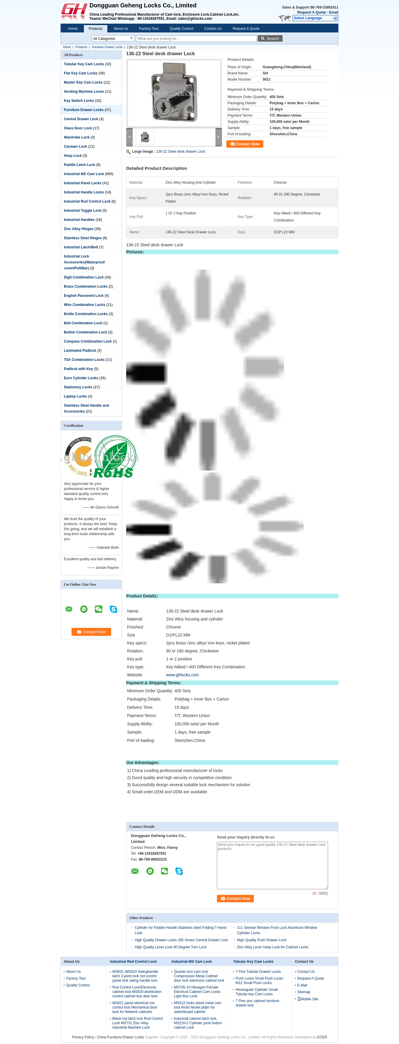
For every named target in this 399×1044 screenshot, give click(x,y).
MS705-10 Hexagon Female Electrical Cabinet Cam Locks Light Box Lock (197, 991)
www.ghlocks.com (182, 674)
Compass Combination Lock (88, 341)
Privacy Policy (83, 1037)
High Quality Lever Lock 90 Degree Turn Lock (171, 947)
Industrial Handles (79, 220)
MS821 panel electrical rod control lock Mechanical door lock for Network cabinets (134, 1007)
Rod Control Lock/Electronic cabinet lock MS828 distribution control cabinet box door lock (136, 991)
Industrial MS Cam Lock (84, 174)
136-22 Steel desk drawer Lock (180, 151)
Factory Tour (149, 29)
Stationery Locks (78, 387)
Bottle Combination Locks (86, 314)
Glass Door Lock (78, 128)
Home (73, 29)
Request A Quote (311, 12)
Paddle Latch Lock (79, 165)
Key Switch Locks (79, 101)
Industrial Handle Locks (84, 192)
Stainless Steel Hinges (83, 238)
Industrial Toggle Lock (82, 211)
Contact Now (247, 144)
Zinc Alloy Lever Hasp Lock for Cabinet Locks (272, 947)
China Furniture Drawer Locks (120, 1037)
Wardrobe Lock (77, 137)
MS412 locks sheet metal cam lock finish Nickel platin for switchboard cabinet (197, 1007)
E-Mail (302, 985)
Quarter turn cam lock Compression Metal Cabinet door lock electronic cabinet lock (199, 976)
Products (96, 29)
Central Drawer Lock (81, 119)
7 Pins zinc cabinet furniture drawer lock (257, 1003)
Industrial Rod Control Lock (87, 201)
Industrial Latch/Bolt (81, 247)
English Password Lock (84, 296)
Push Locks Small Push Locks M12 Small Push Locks (259, 980)
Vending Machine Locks (84, 91)
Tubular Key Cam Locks (84, 64)
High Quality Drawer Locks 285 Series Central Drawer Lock (181, 940)
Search (273, 38)
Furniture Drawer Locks (107, 47)
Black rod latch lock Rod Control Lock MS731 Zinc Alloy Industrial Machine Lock (137, 1023)
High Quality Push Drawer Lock (261, 940)
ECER (322, 1037)
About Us (120, 29)
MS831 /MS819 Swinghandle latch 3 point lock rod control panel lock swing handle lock (135, 976)
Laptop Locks (75, 396)
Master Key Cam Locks (83, 82)
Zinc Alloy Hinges (78, 229)
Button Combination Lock (85, 332)
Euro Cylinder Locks (81, 378)
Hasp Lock (73, 156)
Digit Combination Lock (84, 277)
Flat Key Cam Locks (81, 73)
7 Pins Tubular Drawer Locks (258, 972)
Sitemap (303, 992)
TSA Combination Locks (84, 360)
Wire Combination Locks (85, 305)
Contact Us (213, 29)
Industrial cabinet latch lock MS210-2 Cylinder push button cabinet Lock (198, 1023)
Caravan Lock (75, 146)
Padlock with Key (78, 369)
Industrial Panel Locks (82, 183)
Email (333, 12)
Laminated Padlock (80, 350)
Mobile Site (307, 999)
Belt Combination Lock (83, 323)
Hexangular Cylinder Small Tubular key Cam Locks (257, 992)
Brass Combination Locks (86, 286)
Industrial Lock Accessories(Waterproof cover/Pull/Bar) (84, 262)
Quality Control (181, 29)
